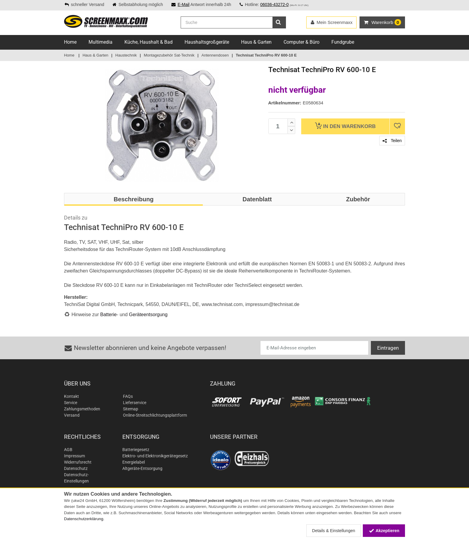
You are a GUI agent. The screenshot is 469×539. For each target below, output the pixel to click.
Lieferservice (134, 402)
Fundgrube (342, 42)
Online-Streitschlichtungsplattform (155, 415)
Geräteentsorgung (148, 314)
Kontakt (71, 396)
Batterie (108, 314)
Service (70, 402)
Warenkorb (345, 125)
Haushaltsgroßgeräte (207, 42)
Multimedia (100, 42)
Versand (72, 415)
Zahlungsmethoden (82, 408)
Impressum (74, 455)
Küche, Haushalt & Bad (148, 42)
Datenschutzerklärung (83, 519)
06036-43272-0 (274, 4)
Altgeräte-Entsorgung (142, 468)
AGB (68, 449)
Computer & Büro (301, 42)
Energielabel (133, 462)
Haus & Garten (256, 42)
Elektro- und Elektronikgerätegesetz (155, 455)
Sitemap (130, 408)
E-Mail (184, 4)
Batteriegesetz (135, 449)
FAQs (128, 396)
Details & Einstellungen (333, 530)
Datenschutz (76, 468)
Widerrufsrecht (78, 462)
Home (70, 42)
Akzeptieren (383, 531)
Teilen (392, 140)
